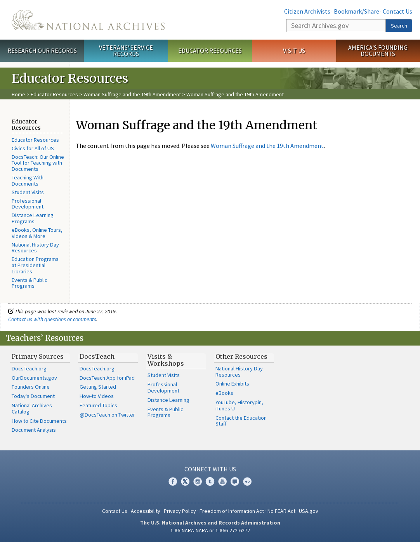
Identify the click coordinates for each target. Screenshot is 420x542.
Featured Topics (98, 405)
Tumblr (210, 481)
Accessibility (145, 510)
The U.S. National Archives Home (88, 20)
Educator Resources (210, 50)
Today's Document (33, 396)
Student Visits (28, 192)
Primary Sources (38, 356)
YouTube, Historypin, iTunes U (239, 405)
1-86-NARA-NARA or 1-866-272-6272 (210, 530)
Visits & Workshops (166, 360)
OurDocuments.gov (34, 377)
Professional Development (27, 203)
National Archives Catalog (32, 408)
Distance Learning (168, 399)
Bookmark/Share (356, 11)
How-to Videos (97, 396)
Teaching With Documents (27, 180)
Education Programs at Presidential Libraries (35, 265)
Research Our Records (42, 50)
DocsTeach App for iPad (107, 377)
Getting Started (98, 386)
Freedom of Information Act (232, 510)
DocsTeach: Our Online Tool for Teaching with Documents (38, 163)
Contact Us (397, 11)
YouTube (222, 481)
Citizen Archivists (307, 11)
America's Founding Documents (378, 50)
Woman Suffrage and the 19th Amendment (132, 94)
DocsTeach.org (29, 368)
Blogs (235, 481)
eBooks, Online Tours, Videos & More (37, 233)
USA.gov (308, 510)
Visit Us (294, 50)
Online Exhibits (232, 383)
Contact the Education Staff (241, 420)
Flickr (247, 481)
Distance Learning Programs (33, 218)
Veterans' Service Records (126, 50)
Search (399, 25)
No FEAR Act (281, 510)
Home (18, 94)
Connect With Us (210, 469)
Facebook (172, 481)
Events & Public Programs (29, 283)
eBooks (224, 392)
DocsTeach (97, 356)
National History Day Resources (35, 247)
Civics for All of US (33, 148)
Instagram (197, 481)
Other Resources (241, 356)
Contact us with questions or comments (52, 319)
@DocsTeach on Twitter (107, 414)
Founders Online (31, 386)
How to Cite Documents (39, 420)
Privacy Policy (180, 510)
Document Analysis (34, 429)
